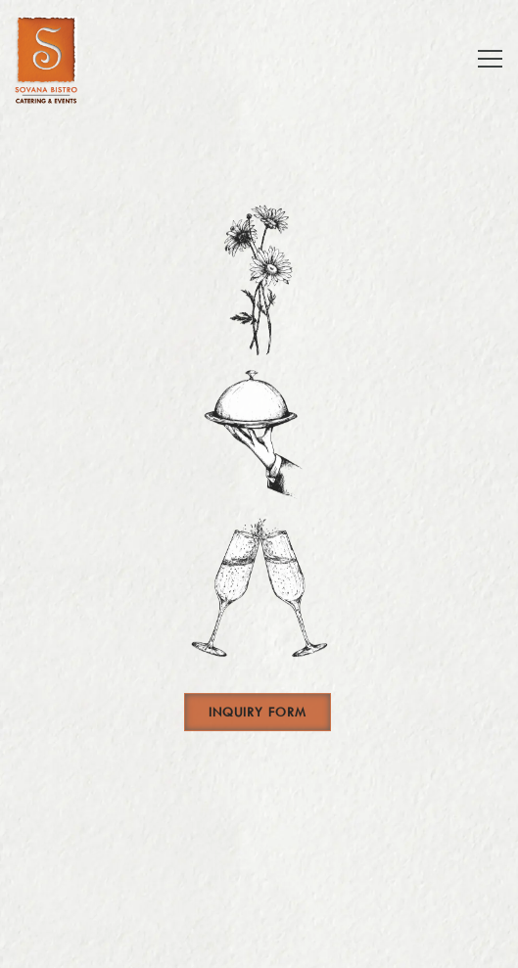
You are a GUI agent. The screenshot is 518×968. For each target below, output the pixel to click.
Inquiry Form (257, 715)
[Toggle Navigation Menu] (490, 58)
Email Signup (259, 943)
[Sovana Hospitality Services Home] (59, 59)
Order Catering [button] (259, 893)
